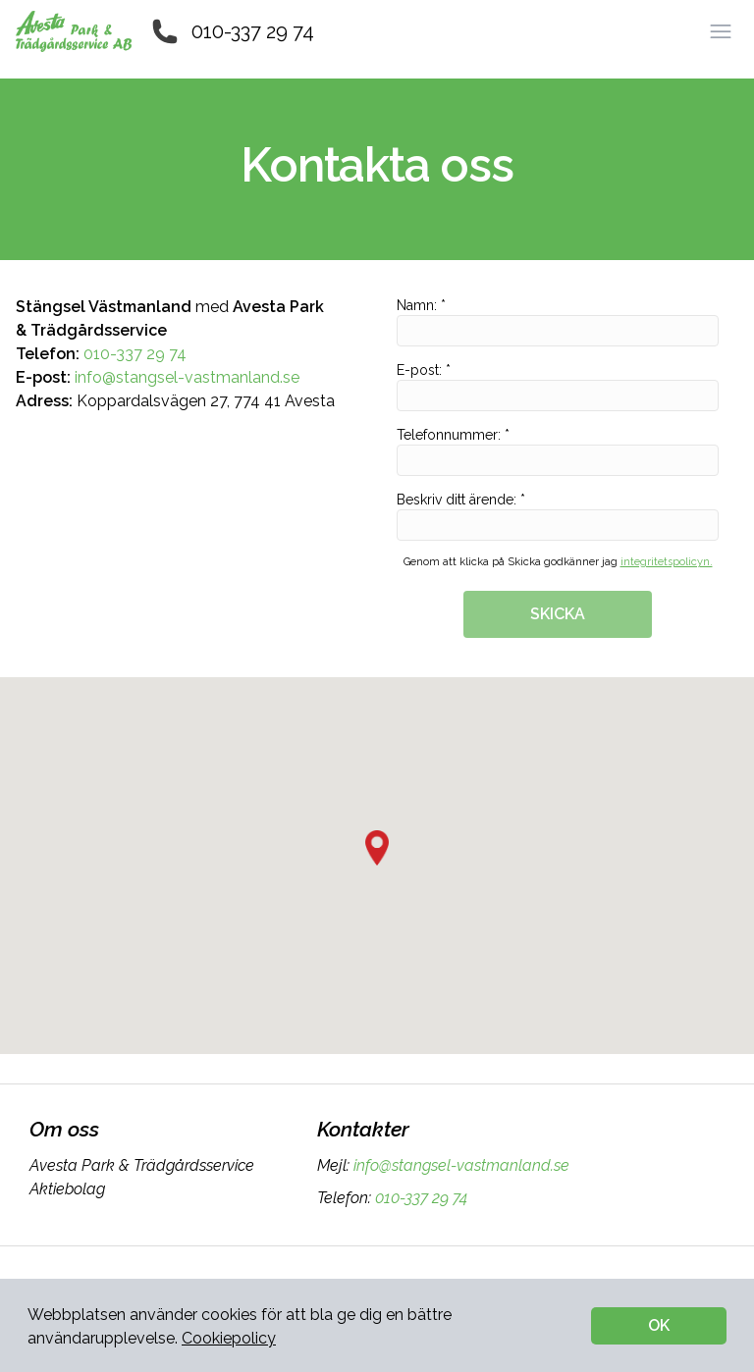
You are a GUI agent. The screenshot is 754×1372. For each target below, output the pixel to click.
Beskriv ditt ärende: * (558, 516)
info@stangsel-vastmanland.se (187, 377)
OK (659, 1325)
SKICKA (557, 614)
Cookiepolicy (229, 1338)
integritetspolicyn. (666, 561)
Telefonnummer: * (558, 451)
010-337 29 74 (252, 31)
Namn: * (558, 321)
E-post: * (558, 386)
